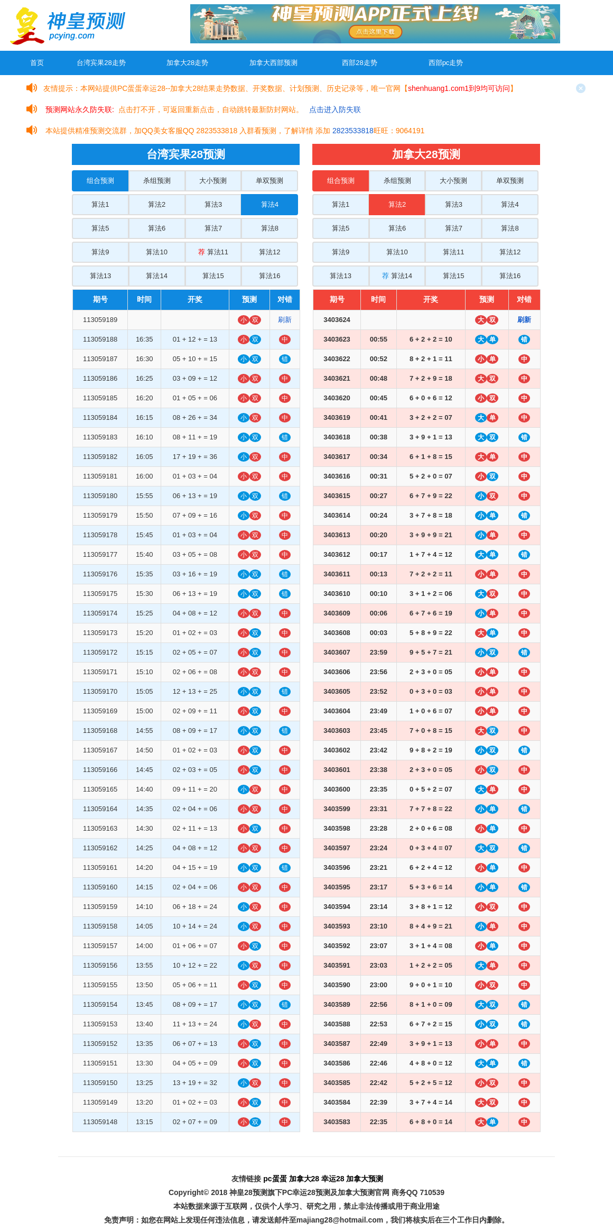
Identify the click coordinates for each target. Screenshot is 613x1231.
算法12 (269, 252)
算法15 (213, 276)
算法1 (100, 204)
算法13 (100, 276)
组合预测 (100, 181)
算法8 (269, 228)
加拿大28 (304, 1178)
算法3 (213, 204)
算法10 (156, 252)
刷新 (285, 320)
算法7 (213, 228)
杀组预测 (157, 181)
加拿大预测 (364, 1178)
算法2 (156, 204)
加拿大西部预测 (273, 63)
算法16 (269, 276)
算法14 (156, 276)
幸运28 (333, 1178)
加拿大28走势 (187, 63)
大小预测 (213, 181)
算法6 (156, 228)
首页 (37, 63)
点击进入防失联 (335, 109)
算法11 (213, 252)
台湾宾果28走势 (101, 63)
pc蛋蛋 (274, 1178)
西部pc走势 (446, 63)
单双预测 (269, 181)
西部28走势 (359, 63)
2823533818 (353, 130)
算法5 (100, 228)
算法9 (100, 252)
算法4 (269, 204)
